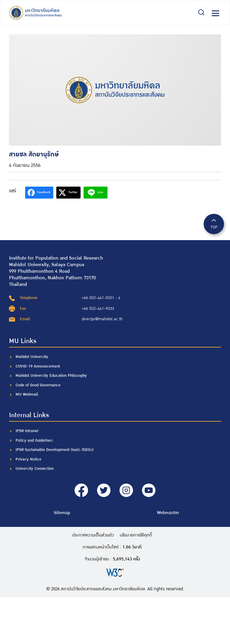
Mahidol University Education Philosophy (51, 376)
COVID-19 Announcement (38, 366)
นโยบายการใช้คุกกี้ (136, 535)
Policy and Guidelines (34, 440)
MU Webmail (27, 394)
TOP (213, 223)
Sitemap (62, 512)
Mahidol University (32, 357)
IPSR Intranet (27, 431)
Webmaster (168, 512)
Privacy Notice (28, 459)
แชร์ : (14, 191)
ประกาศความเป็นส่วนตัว (93, 535)
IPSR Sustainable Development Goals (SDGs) (54, 450)
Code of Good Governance (38, 385)
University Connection (35, 469)
